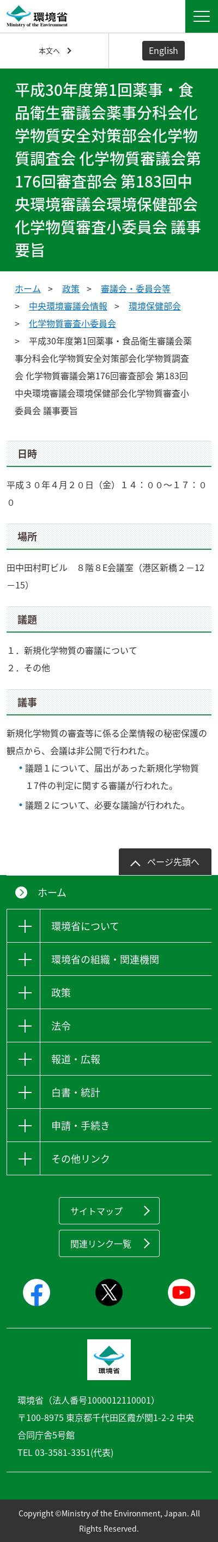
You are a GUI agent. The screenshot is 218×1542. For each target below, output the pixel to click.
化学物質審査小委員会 (72, 323)
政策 (71, 288)
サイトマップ (96, 1210)
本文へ (49, 50)
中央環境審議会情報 (68, 305)
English (163, 50)
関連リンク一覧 (100, 1243)
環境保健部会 (155, 305)
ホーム (28, 288)
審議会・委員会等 (136, 288)
